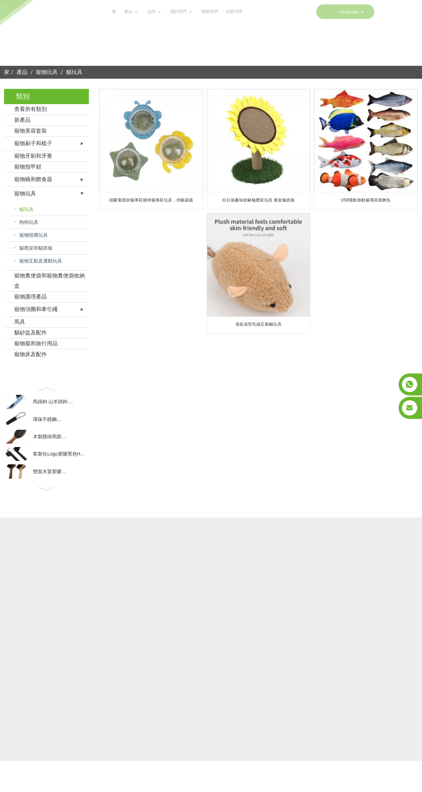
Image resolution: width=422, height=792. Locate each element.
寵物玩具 (47, 72)
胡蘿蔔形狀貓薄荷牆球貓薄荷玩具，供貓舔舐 (151, 200)
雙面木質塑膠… (49, 484)
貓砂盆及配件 (30, 332)
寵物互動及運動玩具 (40, 261)
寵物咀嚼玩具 (33, 235)
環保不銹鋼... (47, 423)
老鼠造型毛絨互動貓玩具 (258, 324)
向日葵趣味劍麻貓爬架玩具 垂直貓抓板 (258, 200)
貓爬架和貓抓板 (36, 248)
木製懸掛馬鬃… (49, 443)
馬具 (19, 322)
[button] (46, 388)
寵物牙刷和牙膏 (33, 156)
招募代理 (174, 11)
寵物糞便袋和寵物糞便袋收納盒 (49, 281)
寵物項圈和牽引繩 (36, 309)
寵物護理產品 (30, 297)
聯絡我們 (150, 11)
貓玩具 (74, 72)
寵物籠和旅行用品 (36, 343)
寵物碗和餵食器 (33, 179)
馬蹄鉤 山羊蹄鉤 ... (53, 403)
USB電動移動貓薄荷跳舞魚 (366, 200)
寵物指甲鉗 (27, 167)
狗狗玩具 (28, 222)
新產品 (22, 120)
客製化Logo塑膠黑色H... (58, 464)
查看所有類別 (30, 109)
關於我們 (122, 11)
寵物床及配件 (30, 354)
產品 (72, 11)
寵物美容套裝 (30, 131)
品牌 (95, 11)
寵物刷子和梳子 (33, 143)
